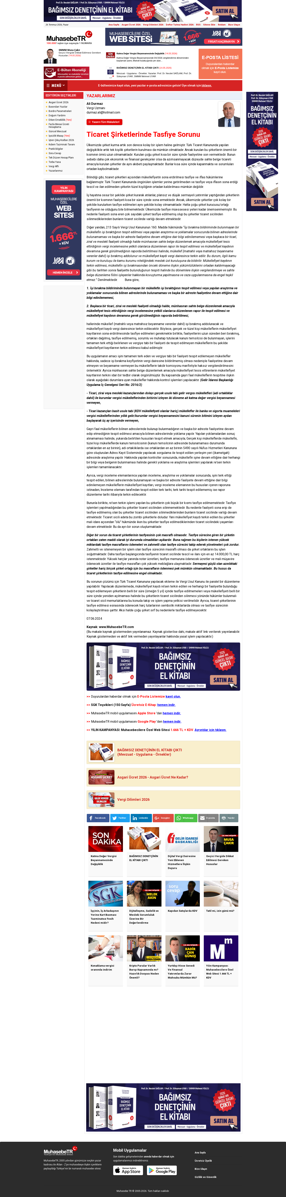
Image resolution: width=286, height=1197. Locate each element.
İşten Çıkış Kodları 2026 (61, 140)
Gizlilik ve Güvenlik (205, 1177)
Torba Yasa (55, 162)
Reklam (222, 24)
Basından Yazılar (58, 106)
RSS (198, 24)
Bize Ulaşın (234, 24)
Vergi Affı (54, 166)
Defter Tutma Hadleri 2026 (179, 24)
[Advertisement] (63, 347)
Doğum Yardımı (57, 115)
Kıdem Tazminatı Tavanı (62, 144)
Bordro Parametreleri (60, 111)
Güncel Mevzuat (58, 131)
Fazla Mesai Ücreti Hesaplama (59, 125)
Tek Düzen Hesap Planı (61, 157)
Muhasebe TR (124, 1191)
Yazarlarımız (56, 170)
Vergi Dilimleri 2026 (153, 24)
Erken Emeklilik (60, 119)
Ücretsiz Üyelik (203, 1160)
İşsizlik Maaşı (59, 135)
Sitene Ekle (209, 24)
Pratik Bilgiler (56, 149)
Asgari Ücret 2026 (131, 24)
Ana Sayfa (114, 24)
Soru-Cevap (55, 153)
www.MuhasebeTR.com (116, 627)
